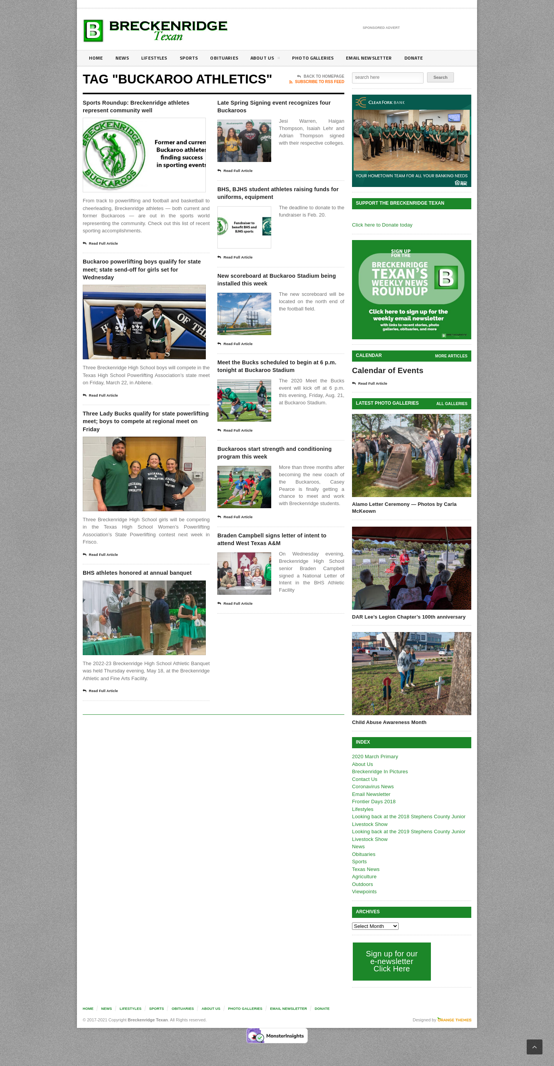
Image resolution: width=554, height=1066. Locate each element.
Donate (432, 58)
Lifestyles (158, 58)
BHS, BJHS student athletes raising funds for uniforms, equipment (268, 201)
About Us (274, 59)
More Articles (451, 356)
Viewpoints (364, 891)
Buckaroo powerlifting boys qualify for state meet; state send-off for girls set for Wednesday (144, 274)
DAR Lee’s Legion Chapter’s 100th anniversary (407, 617)
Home (96, 58)
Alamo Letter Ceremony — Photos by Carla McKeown (403, 507)
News (123, 58)
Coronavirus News (372, 786)
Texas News (365, 869)
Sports (195, 58)
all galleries (452, 404)
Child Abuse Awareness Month (388, 722)
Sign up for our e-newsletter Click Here (391, 961)
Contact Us (364, 779)
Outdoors (362, 884)
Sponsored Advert (381, 28)
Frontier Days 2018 (373, 801)
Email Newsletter (385, 58)
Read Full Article (103, 246)
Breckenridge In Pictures (379, 771)
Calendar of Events (387, 370)
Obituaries (232, 58)
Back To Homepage (320, 76)
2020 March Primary (374, 756)
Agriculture (364, 876)
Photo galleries (324, 58)
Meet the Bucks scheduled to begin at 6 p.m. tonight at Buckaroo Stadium (270, 389)
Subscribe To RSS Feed (316, 82)
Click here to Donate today (381, 225)
